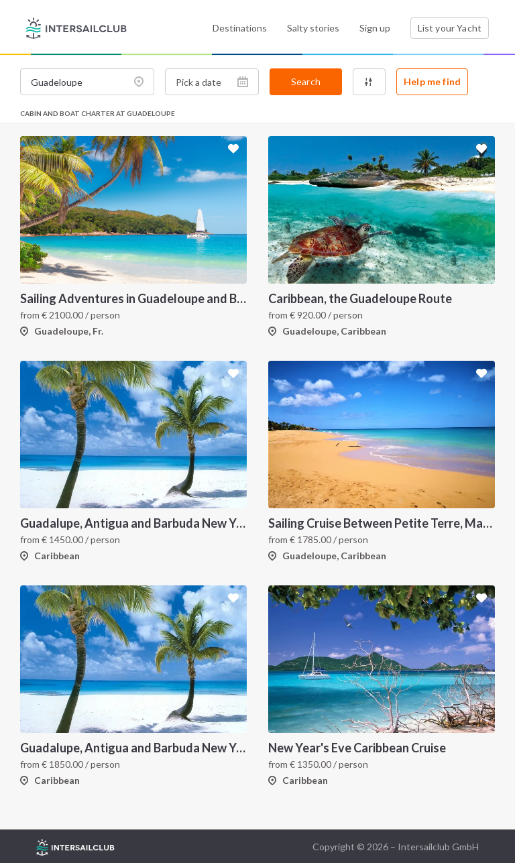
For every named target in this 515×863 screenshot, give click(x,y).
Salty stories (313, 28)
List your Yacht (449, 28)
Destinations (240, 28)
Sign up (374, 28)
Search (306, 81)
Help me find (432, 81)
